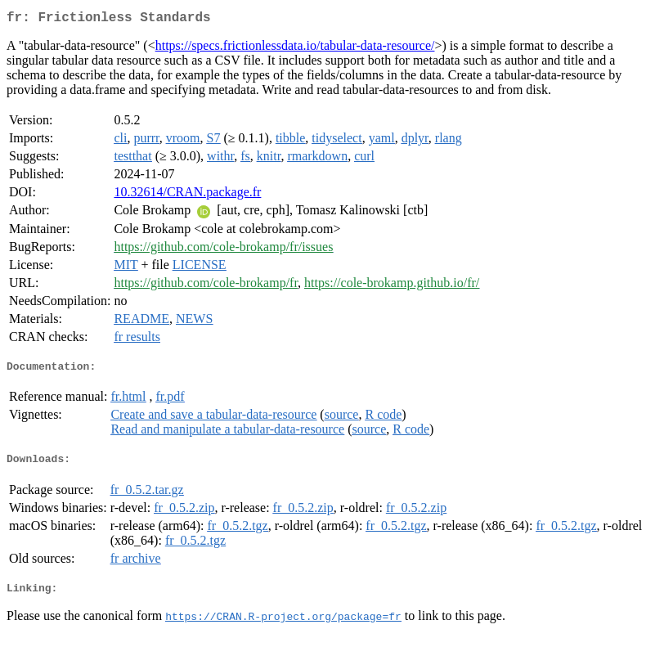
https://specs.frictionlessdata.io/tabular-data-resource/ (295, 49)
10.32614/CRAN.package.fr (187, 195)
